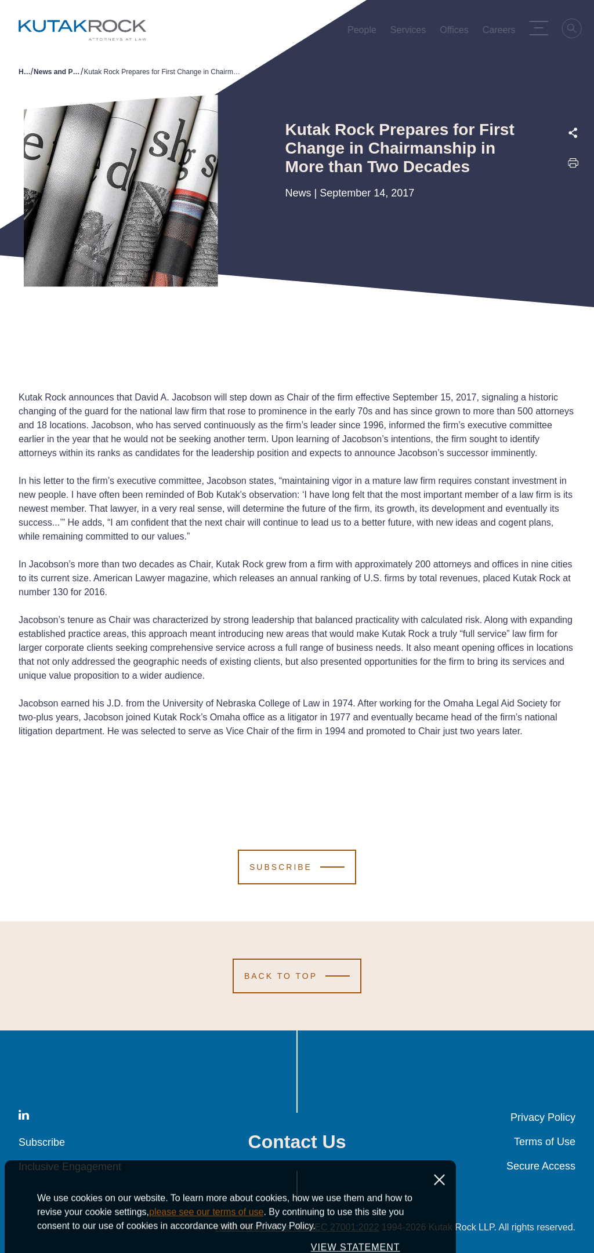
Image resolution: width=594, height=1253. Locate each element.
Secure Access (540, 1166)
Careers (500, 32)
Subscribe (42, 1142)
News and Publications (57, 72)
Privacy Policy (542, 1117)
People (363, 32)
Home (25, 72)
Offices (455, 32)
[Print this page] (573, 166)
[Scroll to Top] (297, 976)
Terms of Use (544, 1141)
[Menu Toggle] (540, 28)
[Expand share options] (573, 133)
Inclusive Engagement (70, 1166)
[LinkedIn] (24, 1117)
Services (410, 32)
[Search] (574, 30)
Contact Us (297, 1141)
